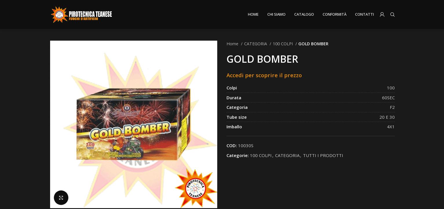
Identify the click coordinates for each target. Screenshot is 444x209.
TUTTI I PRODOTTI (323, 155)
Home (233, 43)
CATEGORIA (256, 43)
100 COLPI (283, 43)
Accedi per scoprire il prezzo (264, 75)
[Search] (392, 14)
